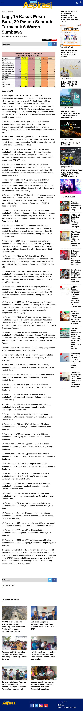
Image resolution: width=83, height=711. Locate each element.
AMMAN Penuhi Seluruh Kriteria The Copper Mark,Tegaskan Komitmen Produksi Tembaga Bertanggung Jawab (13, 626)
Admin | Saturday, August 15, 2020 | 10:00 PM (14, 36)
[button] (81, 1)
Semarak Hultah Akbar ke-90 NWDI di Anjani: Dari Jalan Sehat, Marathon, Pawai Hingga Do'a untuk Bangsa (76, 338)
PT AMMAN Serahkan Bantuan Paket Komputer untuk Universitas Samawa (75, 239)
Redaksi (60, 705)
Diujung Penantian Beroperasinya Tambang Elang (76, 206)
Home (3, 12)
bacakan (46, 40)
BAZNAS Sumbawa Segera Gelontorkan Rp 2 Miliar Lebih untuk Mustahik (76, 317)
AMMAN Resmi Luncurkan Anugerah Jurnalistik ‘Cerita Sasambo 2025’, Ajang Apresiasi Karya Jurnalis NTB (76, 296)
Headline (10, 12)
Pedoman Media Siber (66, 707)
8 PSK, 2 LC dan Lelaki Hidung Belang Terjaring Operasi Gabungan (75, 221)
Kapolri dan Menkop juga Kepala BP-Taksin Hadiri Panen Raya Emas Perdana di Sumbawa (76, 379)
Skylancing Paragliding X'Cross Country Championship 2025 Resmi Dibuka (76, 360)
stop (54, 40)
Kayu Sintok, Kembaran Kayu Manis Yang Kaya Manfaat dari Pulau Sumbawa (76, 276)
